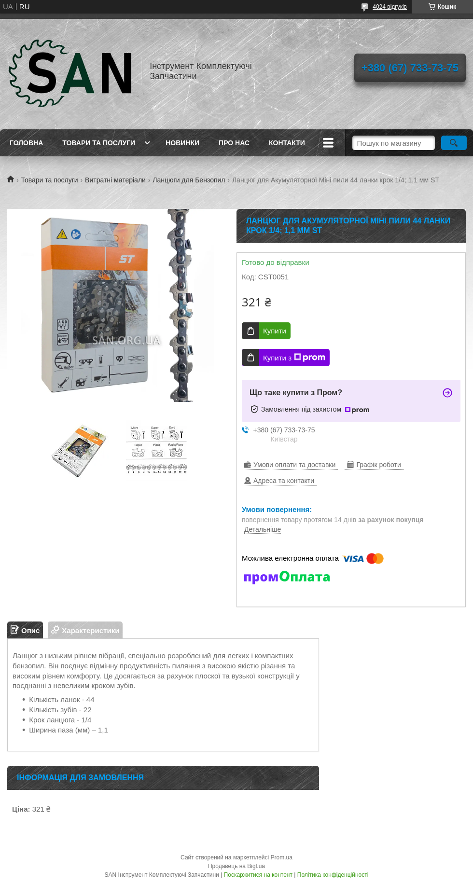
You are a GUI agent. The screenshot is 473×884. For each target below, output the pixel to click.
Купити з (294, 357)
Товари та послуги (98, 143)
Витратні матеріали (115, 180)
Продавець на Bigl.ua (236, 866)
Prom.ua (281, 857)
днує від (85, 666)
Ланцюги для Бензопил (189, 180)
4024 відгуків (390, 6)
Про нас (234, 143)
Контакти (287, 143)
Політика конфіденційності (333, 874)
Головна (26, 143)
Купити (274, 331)
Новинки (182, 143)
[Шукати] (454, 143)
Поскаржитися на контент (258, 874)
